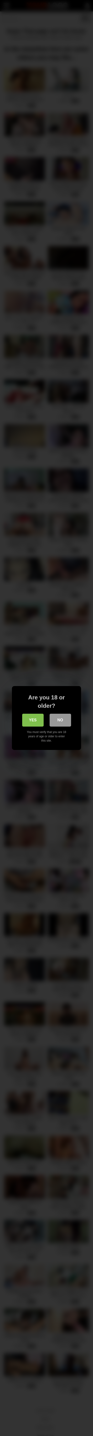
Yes (32, 720)
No (60, 720)
